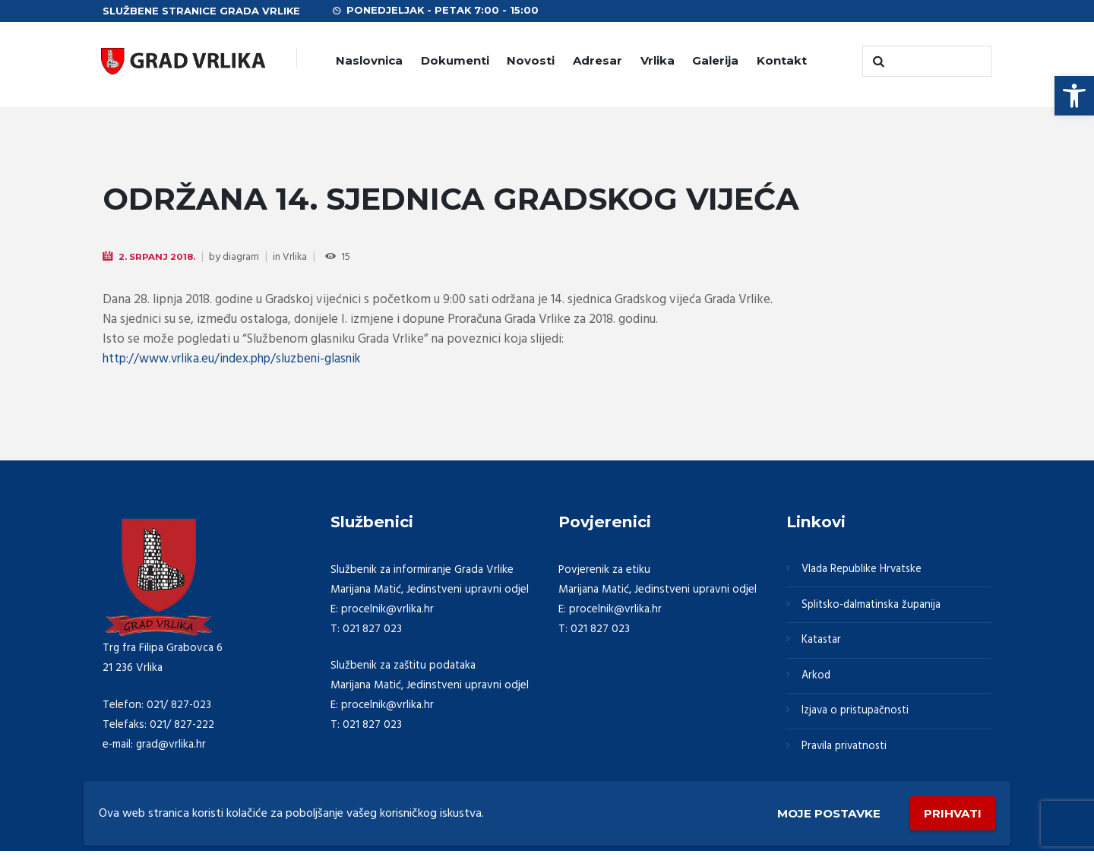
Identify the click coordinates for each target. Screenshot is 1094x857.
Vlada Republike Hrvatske (864, 570)
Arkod (817, 679)
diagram (241, 257)
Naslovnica (369, 60)
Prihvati (951, 812)
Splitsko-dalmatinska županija (873, 606)
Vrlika (657, 60)
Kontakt (782, 60)
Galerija (715, 60)
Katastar (822, 643)
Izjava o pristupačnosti (857, 716)
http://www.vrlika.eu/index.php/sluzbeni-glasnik (236, 359)
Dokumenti (455, 60)
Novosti (531, 60)
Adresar (597, 60)
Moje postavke (822, 812)
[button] (1074, 95)
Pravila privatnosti (846, 752)
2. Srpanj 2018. (157, 256)
